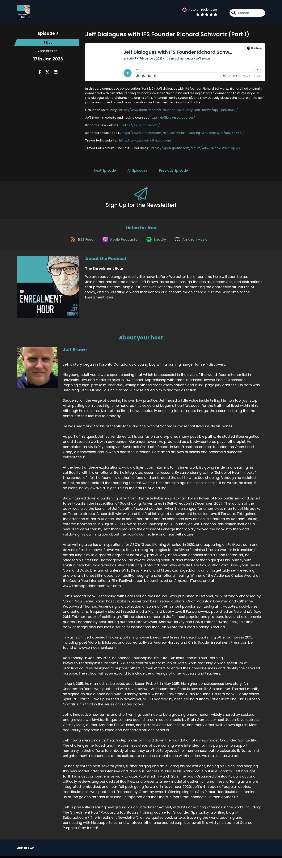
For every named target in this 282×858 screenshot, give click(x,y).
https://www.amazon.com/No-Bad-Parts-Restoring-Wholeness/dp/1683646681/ (183, 133)
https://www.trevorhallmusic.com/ (145, 140)
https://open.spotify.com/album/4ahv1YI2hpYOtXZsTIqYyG (195, 148)
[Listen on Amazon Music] (193, 240)
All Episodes (137, 170)
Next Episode (105, 170)
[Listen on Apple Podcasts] (119, 240)
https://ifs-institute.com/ (141, 125)
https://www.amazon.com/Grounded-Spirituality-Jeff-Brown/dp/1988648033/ (178, 110)
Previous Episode (173, 170)
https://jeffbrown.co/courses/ (172, 117)
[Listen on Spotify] (156, 240)
